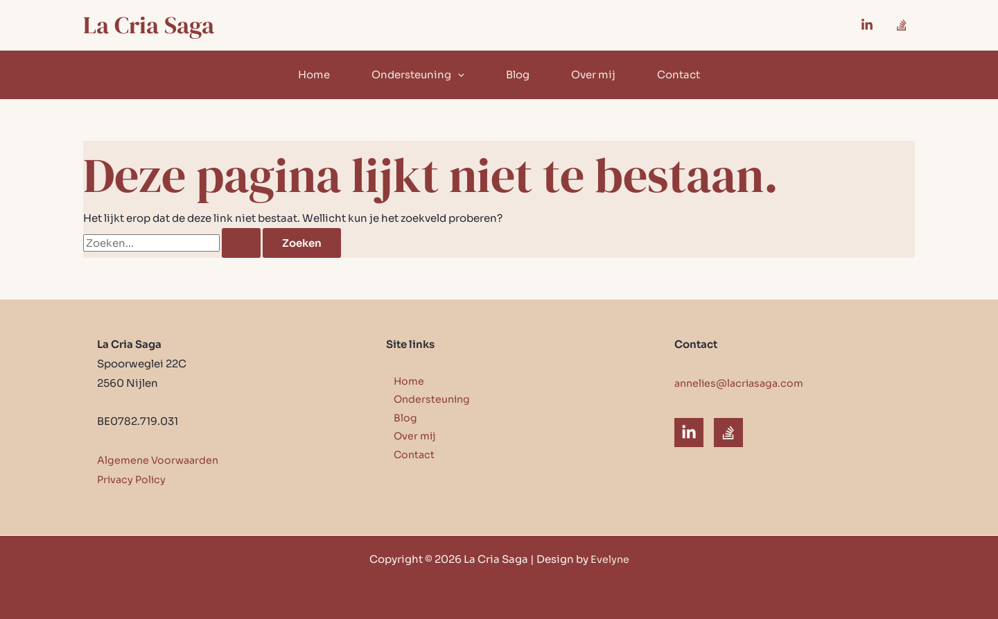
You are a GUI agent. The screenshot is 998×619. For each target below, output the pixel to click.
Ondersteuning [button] (417, 75)
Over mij (593, 74)
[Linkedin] (867, 25)
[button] (457, 75)
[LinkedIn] (688, 432)
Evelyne (609, 559)
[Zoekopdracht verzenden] (241, 243)
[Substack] (901, 25)
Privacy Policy (133, 479)
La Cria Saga (148, 25)
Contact (678, 74)
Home (314, 74)
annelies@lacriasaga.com (742, 383)
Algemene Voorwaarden (160, 460)
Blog (517, 74)
